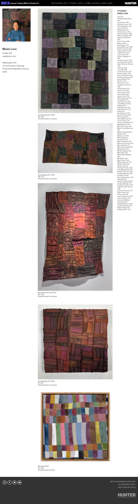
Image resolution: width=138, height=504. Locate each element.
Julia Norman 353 (123, 107)
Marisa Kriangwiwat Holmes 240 (124, 133)
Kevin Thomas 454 (124, 115)
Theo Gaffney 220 (124, 198)
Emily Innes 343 (123, 83)
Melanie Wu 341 (123, 149)
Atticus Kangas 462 (124, 36)
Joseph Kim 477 (123, 100)
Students (73, 3)
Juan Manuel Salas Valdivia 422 (124, 104)
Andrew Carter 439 (124, 24)
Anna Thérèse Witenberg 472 (123, 29)
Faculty (81, 3)
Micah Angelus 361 (124, 151)
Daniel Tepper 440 (124, 73)
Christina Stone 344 (124, 60)
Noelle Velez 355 (123, 164)
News (110, 3)
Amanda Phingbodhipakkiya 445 (124, 18)
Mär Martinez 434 (123, 124)
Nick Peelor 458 (123, 160)
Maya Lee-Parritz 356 (125, 143)
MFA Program (57, 3)
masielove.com (9, 56)
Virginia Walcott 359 (125, 204)
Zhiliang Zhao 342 (124, 209)
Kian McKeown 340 (124, 119)
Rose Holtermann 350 (125, 177)
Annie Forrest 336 (123, 32)
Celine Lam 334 (123, 54)
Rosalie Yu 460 (122, 175)
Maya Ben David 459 (125, 147)
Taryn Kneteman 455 (125, 196)
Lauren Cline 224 (123, 121)
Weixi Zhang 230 (123, 207)
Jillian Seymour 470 (124, 98)
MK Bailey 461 (122, 158)
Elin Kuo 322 (121, 81)
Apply (65, 3)
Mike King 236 (122, 153)
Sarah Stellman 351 (124, 183)
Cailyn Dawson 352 (124, 51)
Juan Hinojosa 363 (124, 102)
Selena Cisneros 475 (125, 190)
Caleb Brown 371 (123, 53)
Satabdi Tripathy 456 (125, 185)
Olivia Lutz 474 (122, 166)
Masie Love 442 (123, 136)
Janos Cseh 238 (123, 96)
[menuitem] (57, 3)
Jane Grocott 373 (123, 92)
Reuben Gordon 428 (124, 172)
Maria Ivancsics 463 (124, 126)
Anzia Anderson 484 (124, 34)
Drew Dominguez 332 (125, 77)
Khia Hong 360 (122, 117)
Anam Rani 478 (123, 22)
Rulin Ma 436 (122, 179)
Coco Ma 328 (122, 70)
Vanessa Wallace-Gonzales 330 (124, 201)
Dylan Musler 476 (123, 79)
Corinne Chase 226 (124, 71)
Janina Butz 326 (123, 94)
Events (104, 3)
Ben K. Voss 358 (123, 41)
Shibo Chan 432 (123, 192)
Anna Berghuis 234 (124, 26)
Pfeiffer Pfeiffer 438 (124, 168)
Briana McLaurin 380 (125, 47)
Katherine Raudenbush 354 (123, 112)
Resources (96, 3)
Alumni (88, 3)
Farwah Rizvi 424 (123, 88)
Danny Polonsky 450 (124, 75)
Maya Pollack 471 (123, 145)
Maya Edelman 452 (124, 141)
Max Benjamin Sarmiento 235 (122, 138)
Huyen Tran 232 (123, 90)
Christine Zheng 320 (124, 62)
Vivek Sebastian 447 (124, 206)
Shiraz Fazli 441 (122, 194)
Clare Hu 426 (122, 68)
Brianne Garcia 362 (124, 49)
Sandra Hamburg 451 (125, 181)
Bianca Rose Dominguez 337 (123, 44)
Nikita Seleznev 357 (124, 162)
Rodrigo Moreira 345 (125, 173)
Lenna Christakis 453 (125, 122)
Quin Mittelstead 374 (125, 170)
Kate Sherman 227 (124, 109)
